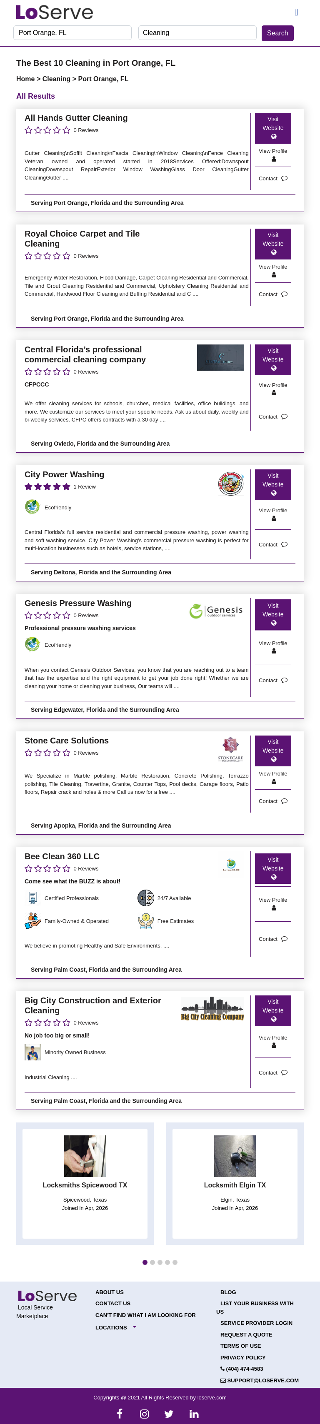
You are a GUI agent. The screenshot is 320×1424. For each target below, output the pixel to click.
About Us (109, 1292)
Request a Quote (246, 1335)
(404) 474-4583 (241, 1369)
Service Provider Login (256, 1323)
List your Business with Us (255, 1307)
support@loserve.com (259, 1380)
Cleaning (57, 78)
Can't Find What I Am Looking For (145, 1315)
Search (277, 33)
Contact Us (112, 1303)
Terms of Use (240, 1346)
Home (26, 78)
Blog (228, 1292)
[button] (145, 1262)
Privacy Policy (243, 1357)
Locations (111, 1327)
